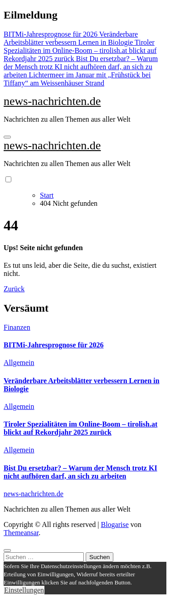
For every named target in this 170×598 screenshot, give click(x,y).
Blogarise (114, 524)
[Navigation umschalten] (7, 137)
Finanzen (17, 327)
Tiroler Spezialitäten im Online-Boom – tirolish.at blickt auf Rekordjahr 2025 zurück (80, 428)
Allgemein (19, 362)
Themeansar (21, 532)
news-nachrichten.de (52, 101)
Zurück (14, 289)
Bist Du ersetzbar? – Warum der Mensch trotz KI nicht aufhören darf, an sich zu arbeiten (80, 472)
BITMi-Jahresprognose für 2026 (53, 345)
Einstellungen (24, 590)
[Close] (7, 550)
